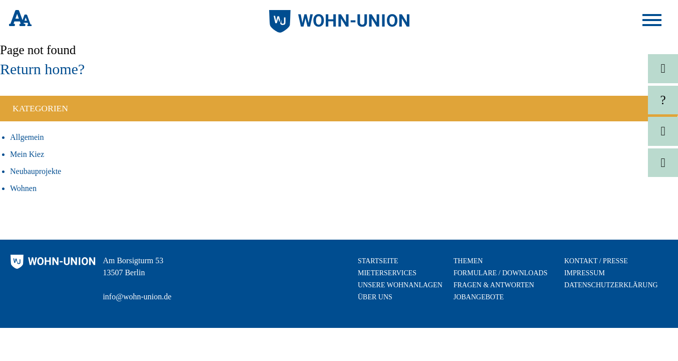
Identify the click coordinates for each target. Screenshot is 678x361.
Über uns (375, 297)
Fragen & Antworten (494, 285)
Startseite (378, 261)
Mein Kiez (27, 154)
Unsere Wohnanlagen (400, 285)
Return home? (42, 69)
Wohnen (23, 188)
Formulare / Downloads (500, 273)
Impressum (584, 273)
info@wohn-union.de (137, 296)
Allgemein (27, 137)
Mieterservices (387, 273)
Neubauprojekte (35, 171)
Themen (468, 261)
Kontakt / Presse (596, 261)
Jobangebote (479, 297)
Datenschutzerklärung (611, 285)
